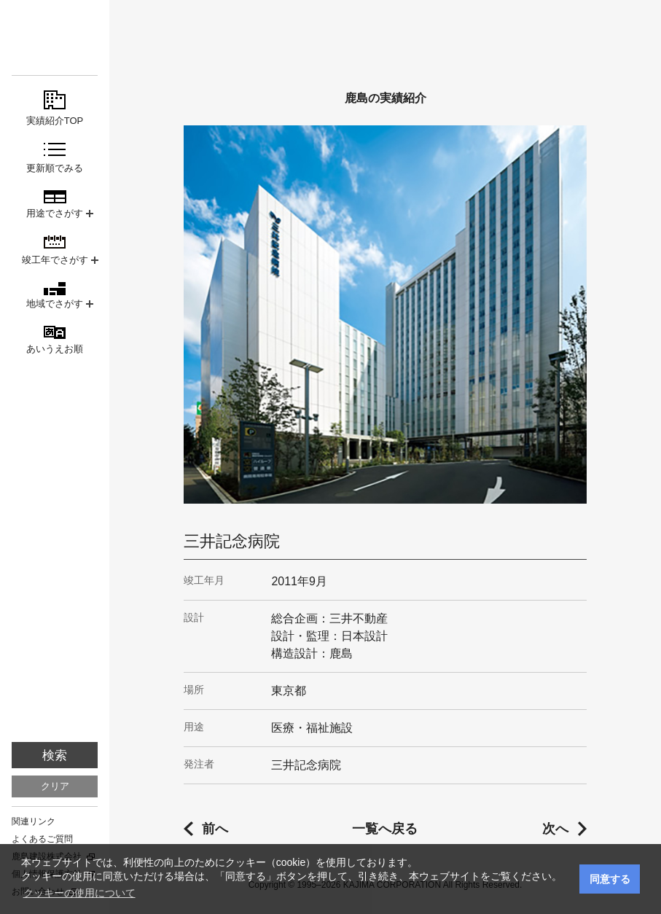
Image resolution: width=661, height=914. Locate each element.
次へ (555, 828)
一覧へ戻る (385, 828)
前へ (215, 828)
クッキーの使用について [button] (79, 893)
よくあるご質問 (42, 839)
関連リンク (33, 821)
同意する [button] (610, 879)
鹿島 (54, 37)
